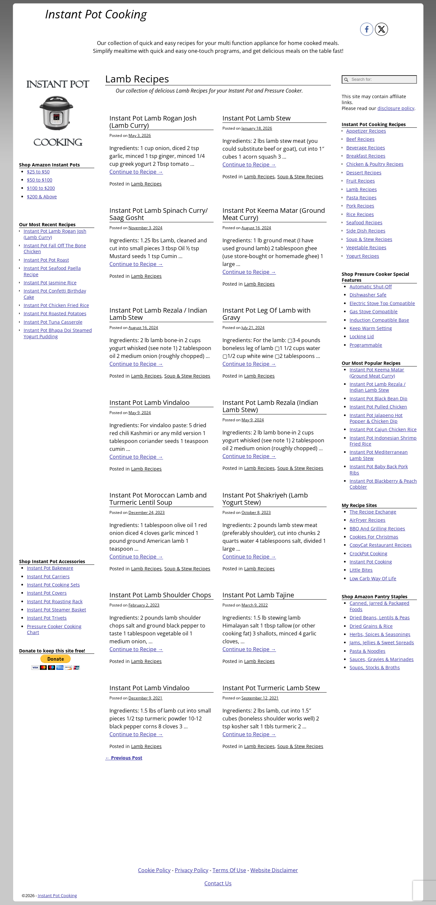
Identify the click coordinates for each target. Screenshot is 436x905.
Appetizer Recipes (366, 131)
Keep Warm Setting (371, 328)
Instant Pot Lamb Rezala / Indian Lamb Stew (158, 314)
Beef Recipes (360, 139)
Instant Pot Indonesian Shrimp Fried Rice (383, 441)
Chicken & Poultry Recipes (374, 164)
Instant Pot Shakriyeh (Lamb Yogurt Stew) (265, 499)
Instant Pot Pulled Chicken (378, 407)
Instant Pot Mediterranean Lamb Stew (379, 455)
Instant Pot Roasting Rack (54, 601)
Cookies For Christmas (374, 537)
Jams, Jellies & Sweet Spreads (382, 642)
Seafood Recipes (364, 222)
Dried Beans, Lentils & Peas (380, 617)
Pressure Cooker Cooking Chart (54, 629)
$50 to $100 (39, 180)
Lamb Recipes (146, 184)
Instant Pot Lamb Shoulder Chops (160, 594)
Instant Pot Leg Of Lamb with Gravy (266, 314)
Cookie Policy (154, 870)
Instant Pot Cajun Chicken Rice (383, 429)
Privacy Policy (191, 870)
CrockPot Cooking (368, 553)
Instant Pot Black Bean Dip (378, 398)
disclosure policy (396, 108)
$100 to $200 (41, 188)
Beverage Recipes (365, 147)
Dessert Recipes (363, 172)
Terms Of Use (229, 870)
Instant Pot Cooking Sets (53, 585)
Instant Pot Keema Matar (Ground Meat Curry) (273, 214)
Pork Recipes (360, 206)
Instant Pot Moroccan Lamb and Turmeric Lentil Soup (158, 499)
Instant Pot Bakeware (50, 568)
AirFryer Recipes (367, 520)
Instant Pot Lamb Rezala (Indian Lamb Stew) (270, 406)
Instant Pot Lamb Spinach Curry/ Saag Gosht (158, 214)
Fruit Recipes (360, 181)
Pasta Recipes (361, 197)
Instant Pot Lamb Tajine (258, 594)
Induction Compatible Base (379, 320)
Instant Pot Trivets (47, 618)
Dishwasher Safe (368, 295)
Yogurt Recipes (362, 256)
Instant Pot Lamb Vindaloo (149, 402)
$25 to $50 (38, 171)
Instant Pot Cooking (96, 14)
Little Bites (361, 570)
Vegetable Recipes (366, 247)
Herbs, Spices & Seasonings (380, 634)
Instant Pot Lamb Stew (256, 118)
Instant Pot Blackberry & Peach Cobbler (383, 484)
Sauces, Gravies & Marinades (382, 659)
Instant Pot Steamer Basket (56, 610)
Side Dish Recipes (365, 231)
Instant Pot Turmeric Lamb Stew (271, 687)
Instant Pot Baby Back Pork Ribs (379, 469)
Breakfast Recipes (365, 156)
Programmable (366, 345)
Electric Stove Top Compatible (382, 303)
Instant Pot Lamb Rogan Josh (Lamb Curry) (152, 122)
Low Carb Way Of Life (373, 578)
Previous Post (123, 758)
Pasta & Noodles (367, 651)
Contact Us (218, 883)
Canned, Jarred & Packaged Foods (379, 606)
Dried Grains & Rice (371, 626)
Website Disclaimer (274, 870)
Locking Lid (362, 336)
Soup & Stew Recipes (300, 176)
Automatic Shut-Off (371, 286)
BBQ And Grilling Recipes (377, 528)
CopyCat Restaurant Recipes (381, 545)
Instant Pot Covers (47, 593)
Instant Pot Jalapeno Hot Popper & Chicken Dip (376, 418)
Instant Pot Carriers (48, 576)
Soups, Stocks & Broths (375, 667)
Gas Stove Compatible (374, 311)
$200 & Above (42, 196)
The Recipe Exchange (373, 512)
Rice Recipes (360, 214)
